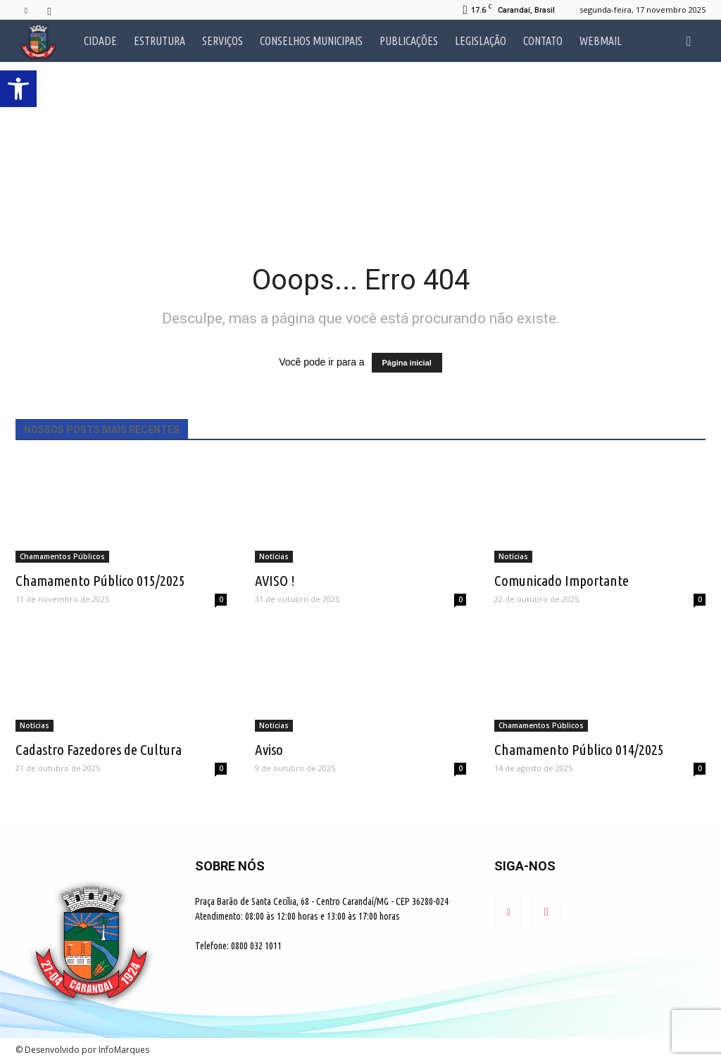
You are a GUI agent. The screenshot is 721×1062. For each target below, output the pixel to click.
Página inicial (407, 362)
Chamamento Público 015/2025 (100, 580)
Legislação (480, 41)
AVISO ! (275, 580)
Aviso (269, 749)
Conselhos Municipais (311, 41)
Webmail (600, 41)
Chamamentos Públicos (62, 556)
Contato (543, 41)
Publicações (409, 41)
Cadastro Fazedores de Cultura (98, 749)
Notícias (274, 556)
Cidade (100, 41)
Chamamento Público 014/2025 (579, 749)
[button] (689, 41)
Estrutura (159, 41)
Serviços (222, 41)
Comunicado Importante (561, 580)
